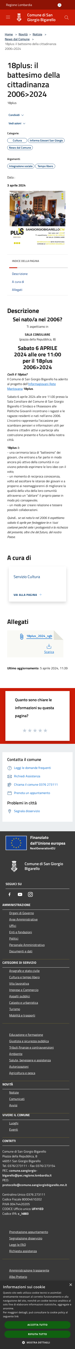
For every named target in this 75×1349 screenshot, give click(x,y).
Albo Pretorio (18, 1276)
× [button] (70, 1284)
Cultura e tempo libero (24, 977)
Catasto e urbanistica (23, 1002)
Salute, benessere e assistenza (30, 1060)
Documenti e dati (20, 951)
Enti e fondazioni (20, 932)
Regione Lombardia (19, 4)
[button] (37, 1342)
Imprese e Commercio (23, 989)
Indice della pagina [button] (25, 261)
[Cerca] (66, 17)
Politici (13, 938)
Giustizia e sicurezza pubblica (29, 1041)
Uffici (12, 925)
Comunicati (17, 1098)
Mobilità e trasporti (22, 1015)
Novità (23, 34)
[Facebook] (10, 894)
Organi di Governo (21, 913)
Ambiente (15, 1053)
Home (9, 34)
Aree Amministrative (23, 919)
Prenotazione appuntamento (28, 1231)
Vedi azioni (18, 123)
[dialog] (37, 1315)
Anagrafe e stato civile (24, 970)
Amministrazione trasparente (29, 1270)
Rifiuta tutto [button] (37, 1334)
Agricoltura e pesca (22, 1073)
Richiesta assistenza (23, 1251)
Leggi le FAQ (17, 1244)
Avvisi (13, 1105)
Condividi (17, 115)
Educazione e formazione (26, 1034)
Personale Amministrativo (27, 944)
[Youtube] (20, 894)
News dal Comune (17, 39)
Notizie (37, 34)
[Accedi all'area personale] (59, 5)
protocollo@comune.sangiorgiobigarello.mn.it (34, 1184)
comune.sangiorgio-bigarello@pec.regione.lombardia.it (27, 1173)
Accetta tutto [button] (37, 1324)
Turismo (14, 1009)
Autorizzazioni (19, 1066)
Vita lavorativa (19, 983)
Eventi (13, 1129)
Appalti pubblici (19, 996)
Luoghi (13, 1123)
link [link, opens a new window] (16, 1316)
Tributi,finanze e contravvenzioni (31, 1047)
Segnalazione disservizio (25, 1238)
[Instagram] (30, 894)
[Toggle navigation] (8, 17)
